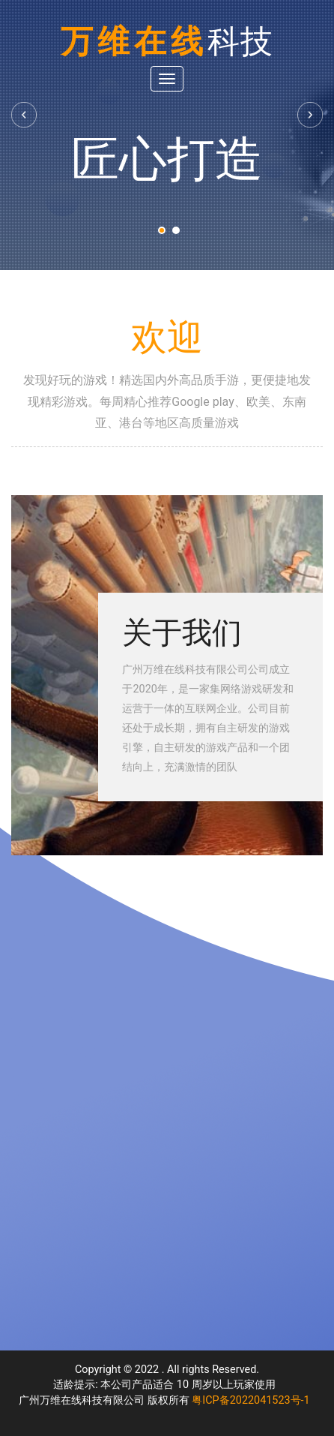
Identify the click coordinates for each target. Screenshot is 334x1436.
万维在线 (167, 42)
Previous (24, 115)
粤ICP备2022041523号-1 (250, 1400)
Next (310, 115)
